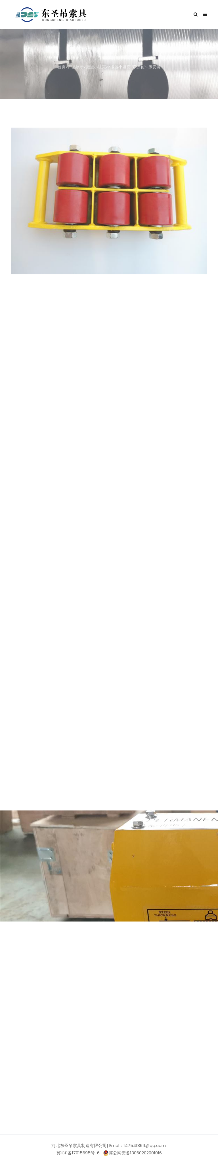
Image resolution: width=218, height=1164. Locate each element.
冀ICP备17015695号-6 (78, 1153)
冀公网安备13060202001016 (132, 1153)
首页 (62, 67)
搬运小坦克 (96, 67)
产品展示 (76, 67)
